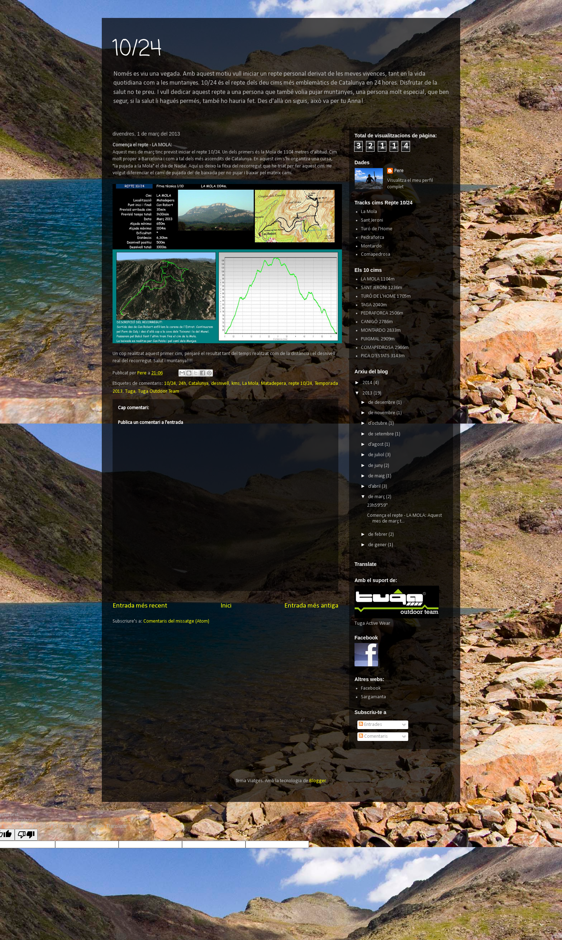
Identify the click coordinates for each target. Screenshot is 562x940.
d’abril (375, 486)
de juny (376, 465)
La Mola (250, 383)
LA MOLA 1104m (378, 279)
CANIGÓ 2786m (377, 322)
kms (236, 383)
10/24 (137, 49)
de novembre (382, 413)
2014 (367, 383)
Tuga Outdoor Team (158, 391)
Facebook (371, 688)
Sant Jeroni (372, 220)
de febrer (378, 534)
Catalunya (199, 383)
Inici (226, 605)
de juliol (376, 455)
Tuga (130, 391)
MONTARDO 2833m (381, 330)
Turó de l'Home (376, 229)
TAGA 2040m (374, 305)
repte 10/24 (300, 383)
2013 (367, 393)
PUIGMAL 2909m (378, 339)
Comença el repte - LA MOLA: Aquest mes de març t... (404, 518)
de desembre (382, 402)
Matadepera (273, 383)
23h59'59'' (377, 505)
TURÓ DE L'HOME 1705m (386, 296)
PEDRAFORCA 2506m (382, 313)
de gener (378, 545)
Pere (399, 171)
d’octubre (378, 423)
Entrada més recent (140, 605)
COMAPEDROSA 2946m (385, 347)
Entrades (370, 724)
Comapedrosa (375, 254)
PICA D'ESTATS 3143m (383, 356)
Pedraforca (372, 237)
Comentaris (373, 736)
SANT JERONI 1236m (381, 287)
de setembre (381, 434)
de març (377, 497)
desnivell (220, 383)
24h (182, 383)
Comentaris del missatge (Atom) (176, 621)
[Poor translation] (26, 835)
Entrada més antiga (311, 605)
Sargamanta (373, 697)
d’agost (376, 444)
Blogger (317, 781)
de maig (377, 476)
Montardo (371, 246)
